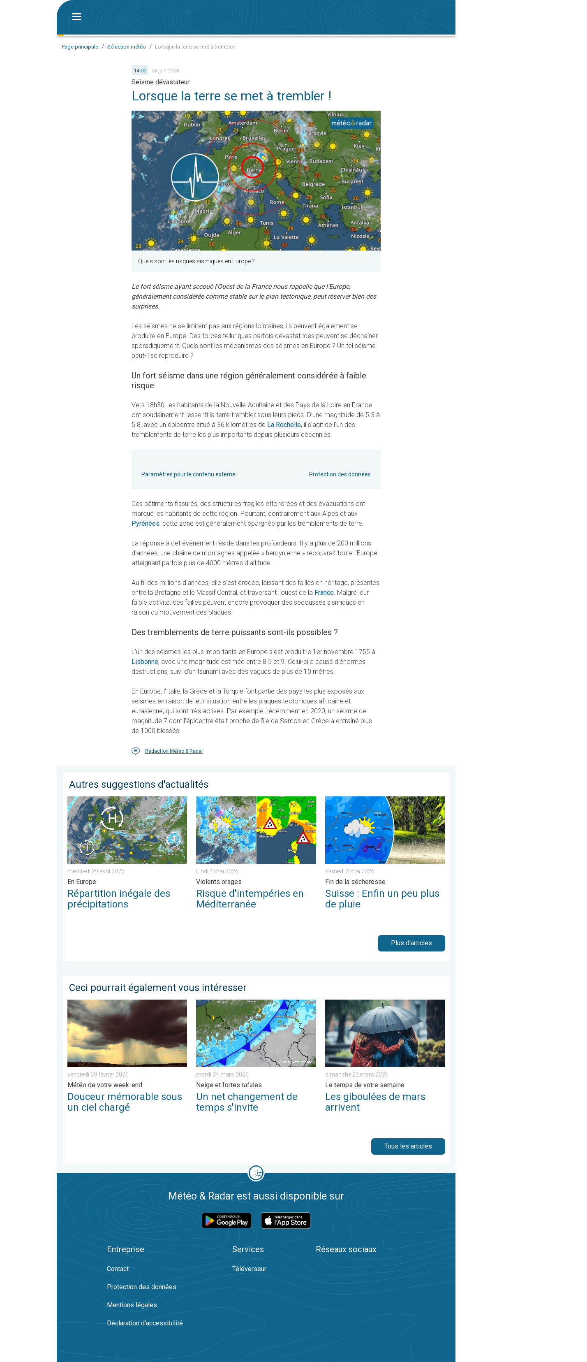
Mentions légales (132, 1305)
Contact (118, 1269)
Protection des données (340, 474)
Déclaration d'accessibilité (145, 1323)
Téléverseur (249, 1269)
